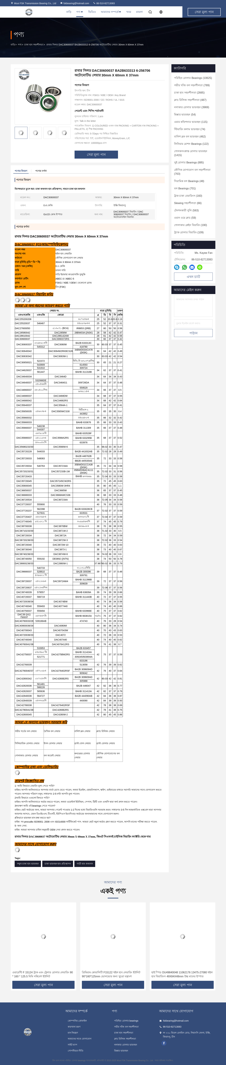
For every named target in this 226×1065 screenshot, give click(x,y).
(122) (191, 143)
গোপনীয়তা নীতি (76, 1050)
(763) (192, 171)
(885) (189, 162)
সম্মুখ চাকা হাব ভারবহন (28, 863)
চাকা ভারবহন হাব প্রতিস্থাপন (58, 863)
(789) (192, 85)
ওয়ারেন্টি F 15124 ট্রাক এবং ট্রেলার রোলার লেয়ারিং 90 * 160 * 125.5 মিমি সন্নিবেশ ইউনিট (42, 974)
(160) (188, 195)
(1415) (190, 153)
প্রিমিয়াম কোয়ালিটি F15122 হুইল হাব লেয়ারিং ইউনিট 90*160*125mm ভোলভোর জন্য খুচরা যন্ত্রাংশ (111, 974)
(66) (188, 203)
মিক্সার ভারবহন (121, 1050)
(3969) (191, 107)
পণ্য (79, 11)
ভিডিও (92, 11)
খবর (128, 11)
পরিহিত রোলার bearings (126, 1020)
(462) (190, 136)
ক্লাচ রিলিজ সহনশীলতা (125, 1038)
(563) (186, 210)
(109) (189, 232)
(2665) (189, 92)
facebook (163, 1043)
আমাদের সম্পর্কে (111, 11)
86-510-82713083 (104, 3)
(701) (185, 188)
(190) (190, 225)
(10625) (193, 78)
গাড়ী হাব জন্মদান (85, 863)
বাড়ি (68, 11)
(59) (185, 217)
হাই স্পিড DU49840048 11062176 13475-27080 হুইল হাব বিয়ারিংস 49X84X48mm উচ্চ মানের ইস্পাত (182, 974)
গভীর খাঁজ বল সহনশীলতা (126, 1026)
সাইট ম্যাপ (72, 1044)
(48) (189, 181)
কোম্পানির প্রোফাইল (77, 1020)
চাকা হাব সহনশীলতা (33, 44)
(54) (185, 114)
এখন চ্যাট (193, 277)
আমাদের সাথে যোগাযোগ (80, 1038)
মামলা (139, 11)
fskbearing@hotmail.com (74, 3)
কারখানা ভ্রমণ (74, 1026)
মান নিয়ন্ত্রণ (73, 1032)
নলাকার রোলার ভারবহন (125, 1044)
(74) (189, 129)
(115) (191, 121)
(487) (190, 100)
